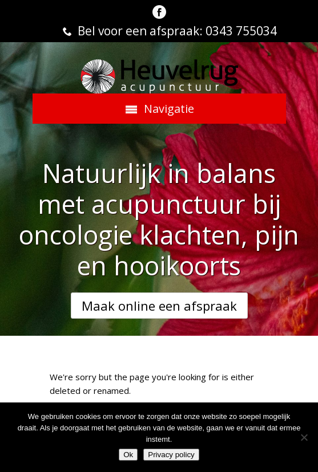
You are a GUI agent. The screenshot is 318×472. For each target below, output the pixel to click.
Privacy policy (171, 454)
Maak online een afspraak (159, 305)
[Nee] (303, 437)
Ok (128, 454)
